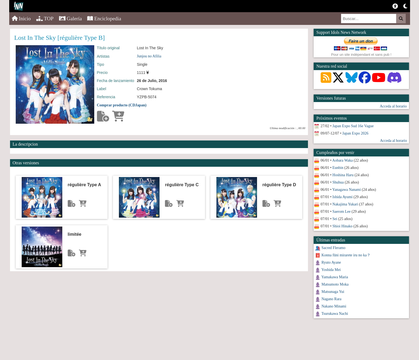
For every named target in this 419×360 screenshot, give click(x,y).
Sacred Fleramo (333, 248)
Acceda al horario (393, 106)
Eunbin (337, 168)
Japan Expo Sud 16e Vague (352, 126)
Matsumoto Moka (335, 284)
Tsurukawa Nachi (334, 314)
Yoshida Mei (330, 270)
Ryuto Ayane (331, 262)
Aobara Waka (342, 160)
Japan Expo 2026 (355, 133)
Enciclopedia (104, 18)
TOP (45, 18)
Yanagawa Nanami (346, 190)
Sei (334, 219)
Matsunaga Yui (332, 292)
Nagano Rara (331, 299)
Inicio (21, 18)
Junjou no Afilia (149, 56)
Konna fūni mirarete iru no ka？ (346, 255)
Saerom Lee (341, 212)
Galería (70, 18)
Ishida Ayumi (342, 197)
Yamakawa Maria (334, 277)
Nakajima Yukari (345, 204)
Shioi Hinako (342, 226)
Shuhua (338, 182)
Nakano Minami (333, 306)
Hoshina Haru (342, 175)
